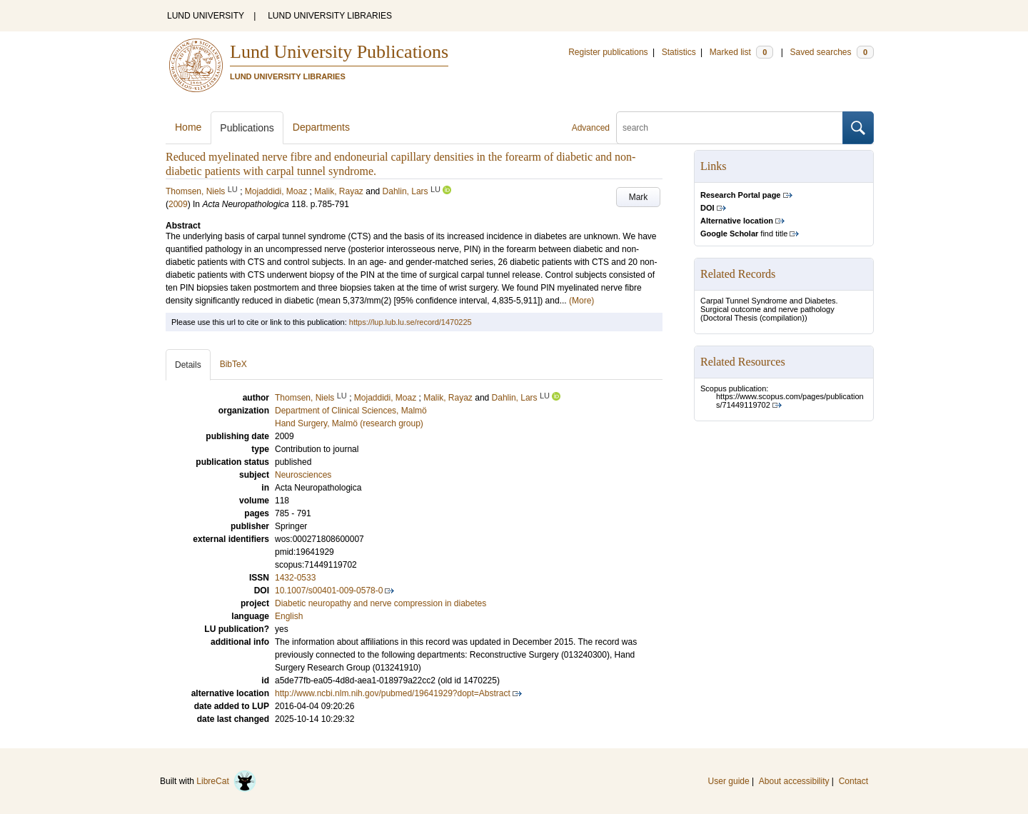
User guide (729, 781)
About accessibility (794, 781)
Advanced (591, 128)
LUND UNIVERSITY (205, 16)
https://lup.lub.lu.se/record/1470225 (410, 322)
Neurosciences (303, 475)
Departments (321, 127)
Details (188, 365)
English (289, 616)
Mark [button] (638, 197)
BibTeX (233, 364)
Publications (247, 128)
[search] (729, 127)
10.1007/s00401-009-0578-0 (329, 591)
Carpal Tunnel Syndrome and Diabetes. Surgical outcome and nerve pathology (769, 304)
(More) (581, 301)
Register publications (607, 52)
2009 (178, 204)
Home (188, 127)
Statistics (679, 52)
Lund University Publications (339, 51)
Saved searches (832, 52)
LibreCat (226, 781)
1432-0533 (295, 578)
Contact (853, 781)
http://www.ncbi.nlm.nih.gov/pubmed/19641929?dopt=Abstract (392, 693)
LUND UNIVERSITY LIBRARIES (330, 16)
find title (743, 233)
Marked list (741, 52)
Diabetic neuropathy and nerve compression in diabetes (380, 603)
